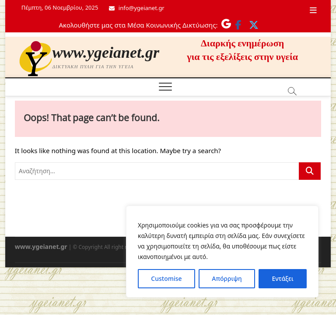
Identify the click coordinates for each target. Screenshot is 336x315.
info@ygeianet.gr (136, 8)
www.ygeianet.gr (105, 52)
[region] (222, 252)
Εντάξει (282, 278)
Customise (166, 278)
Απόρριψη (227, 278)
